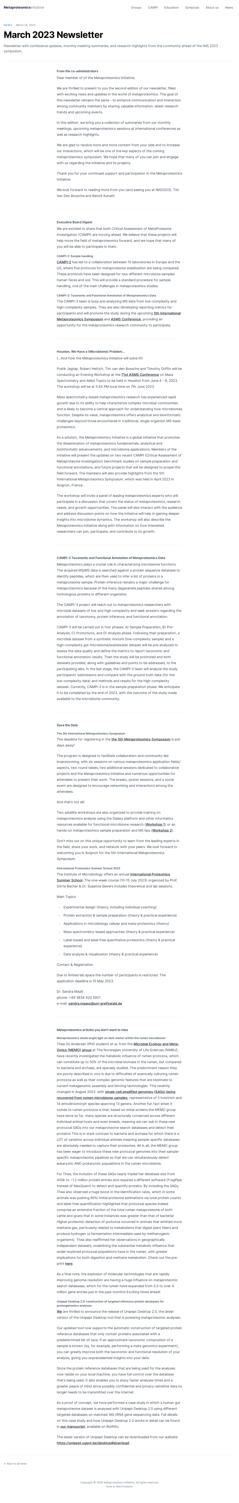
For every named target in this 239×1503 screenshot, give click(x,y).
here (69, 1264)
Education (171, 7)
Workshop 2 (162, 830)
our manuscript (72, 1427)
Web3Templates (124, 1486)
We (59, 1311)
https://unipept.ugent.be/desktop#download (93, 1443)
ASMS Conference (126, 319)
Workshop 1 (155, 824)
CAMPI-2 (64, 262)
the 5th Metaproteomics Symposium (140, 739)
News (229, 7)
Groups (136, 7)
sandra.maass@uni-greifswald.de (95, 1003)
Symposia (192, 7)
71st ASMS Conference (140, 375)
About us (212, 7)
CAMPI (153, 7)
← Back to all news (15, 1463)
